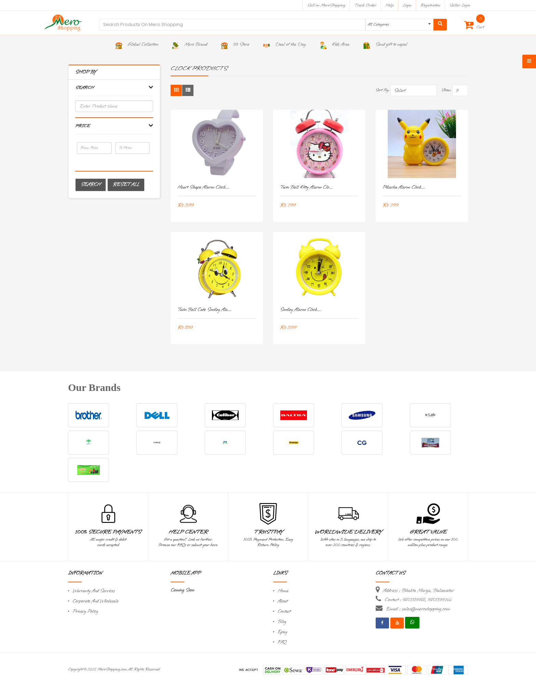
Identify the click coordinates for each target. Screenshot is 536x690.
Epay (282, 632)
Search (90, 184)
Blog (282, 622)
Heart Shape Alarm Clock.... (203, 187)
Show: (446, 90)
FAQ (282, 642)
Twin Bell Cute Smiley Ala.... (204, 310)
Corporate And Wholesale (95, 601)
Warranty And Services (93, 591)
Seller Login (459, 5)
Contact (284, 611)
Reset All (126, 184)
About (283, 601)
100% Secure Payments (108, 532)
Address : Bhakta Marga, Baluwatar (418, 590)
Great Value (428, 532)
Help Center (188, 532)
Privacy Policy (85, 611)
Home (283, 591)
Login (407, 5)
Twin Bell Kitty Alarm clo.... (306, 187)
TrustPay (268, 532)
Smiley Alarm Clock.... (300, 310)
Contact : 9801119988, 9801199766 (418, 599)
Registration (430, 5)
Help (389, 5)
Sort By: (382, 90)
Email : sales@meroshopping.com (418, 609)
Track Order (365, 5)
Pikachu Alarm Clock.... (404, 187)
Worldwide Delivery (348, 532)
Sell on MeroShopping (326, 5)
